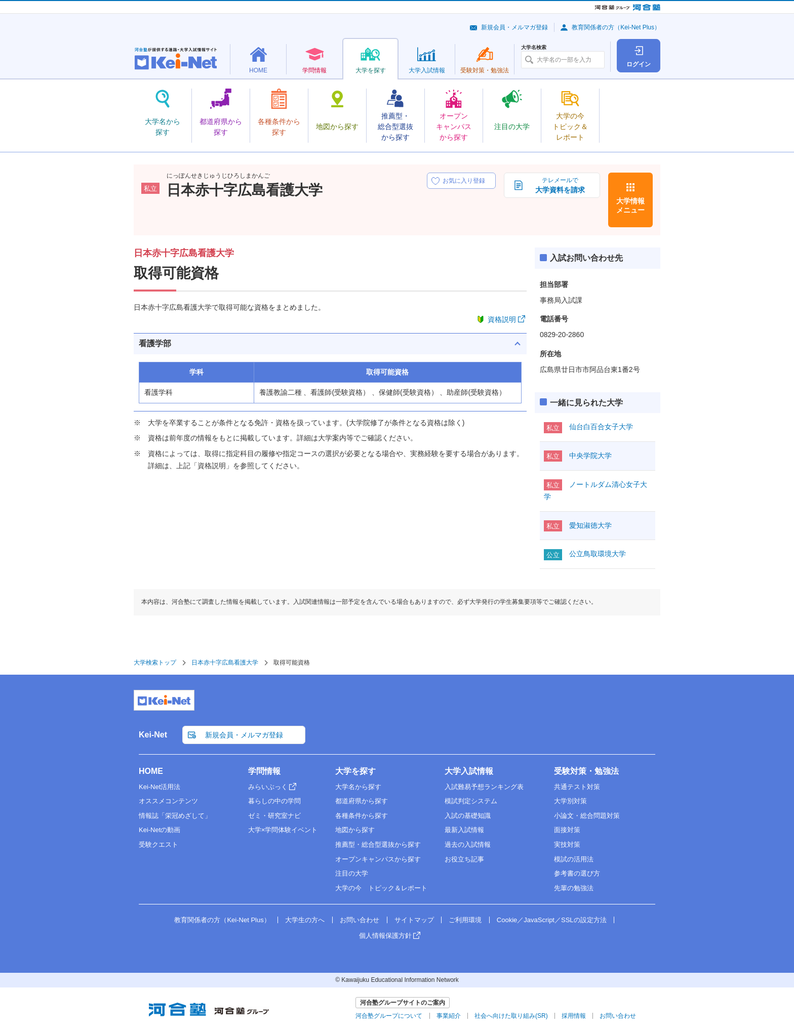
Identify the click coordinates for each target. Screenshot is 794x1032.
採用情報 (574, 1015)
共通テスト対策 (577, 787)
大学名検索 (533, 47)
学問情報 (264, 771)
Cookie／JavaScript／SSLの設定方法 (552, 920)
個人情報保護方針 (385, 935)
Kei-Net (153, 734)
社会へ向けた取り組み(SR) (511, 1015)
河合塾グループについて (388, 1015)
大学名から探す (358, 787)
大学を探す (355, 771)
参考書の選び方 (577, 873)
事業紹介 (448, 1015)
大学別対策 (570, 801)
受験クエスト (158, 844)
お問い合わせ (359, 920)
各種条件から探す (361, 815)
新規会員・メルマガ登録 (514, 27)
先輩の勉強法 (573, 888)
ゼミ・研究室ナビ (274, 815)
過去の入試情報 (468, 844)
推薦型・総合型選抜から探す (378, 844)
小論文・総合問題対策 (587, 815)
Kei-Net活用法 (159, 787)
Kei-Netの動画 (159, 830)
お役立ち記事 (464, 859)
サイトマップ (414, 920)
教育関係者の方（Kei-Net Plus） (616, 27)
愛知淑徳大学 (590, 525)
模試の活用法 (573, 859)
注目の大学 (351, 873)
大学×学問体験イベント (283, 830)
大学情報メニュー (630, 205)
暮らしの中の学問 (274, 801)
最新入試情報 (464, 830)
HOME (151, 771)
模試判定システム (471, 801)
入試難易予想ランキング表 (484, 787)
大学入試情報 (469, 771)
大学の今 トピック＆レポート (381, 888)
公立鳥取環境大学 (597, 554)
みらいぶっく (268, 787)
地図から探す (355, 830)
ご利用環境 (465, 920)
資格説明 (502, 319)
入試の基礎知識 (468, 815)
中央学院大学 (590, 455)
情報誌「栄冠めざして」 (175, 815)
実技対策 (567, 844)
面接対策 (567, 830)
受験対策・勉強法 (586, 771)
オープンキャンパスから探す (378, 859)
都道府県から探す (361, 801)
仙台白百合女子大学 (601, 427)
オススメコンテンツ (168, 801)
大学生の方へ (305, 920)
